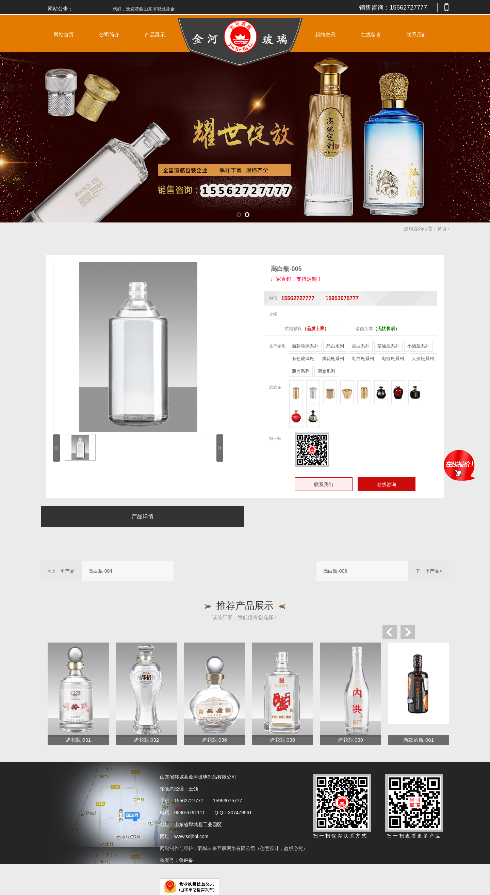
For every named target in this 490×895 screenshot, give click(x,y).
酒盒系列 (326, 371)
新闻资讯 (325, 34)
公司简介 (109, 34)
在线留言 (371, 34)
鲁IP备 (186, 860)
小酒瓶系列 (418, 346)
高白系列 (361, 346)
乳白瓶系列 (363, 358)
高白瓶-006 (335, 571)
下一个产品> (428, 571)
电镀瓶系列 (393, 358)
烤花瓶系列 (333, 358)
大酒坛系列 (423, 358)
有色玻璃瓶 (303, 358)
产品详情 (142, 516)
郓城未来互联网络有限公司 (226, 848)
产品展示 (155, 34)
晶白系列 (335, 346)
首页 (442, 229)
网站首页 (63, 34)
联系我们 (416, 34)
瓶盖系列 (301, 371)
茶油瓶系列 (388, 346)
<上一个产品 (61, 571)
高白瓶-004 (100, 571)
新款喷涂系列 (305, 346)
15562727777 (408, 7)
